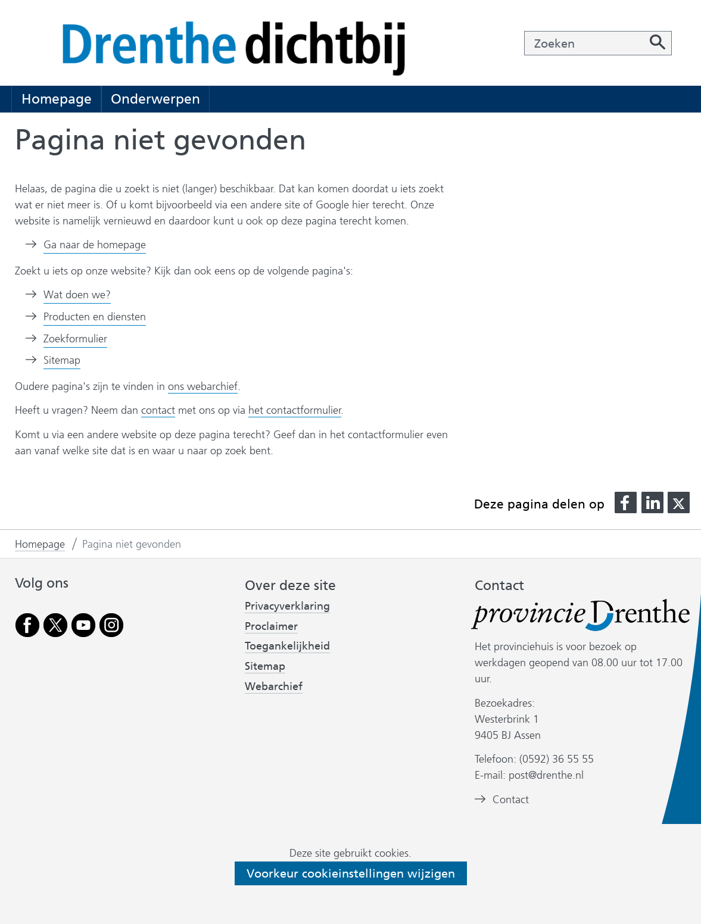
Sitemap (61, 360)
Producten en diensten (94, 316)
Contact (511, 800)
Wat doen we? (77, 294)
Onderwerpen (155, 98)
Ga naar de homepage (94, 244)
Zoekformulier (75, 338)
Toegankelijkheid (287, 646)
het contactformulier (294, 410)
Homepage (56, 98)
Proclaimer (271, 626)
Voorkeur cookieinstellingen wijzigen (351, 873)
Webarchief (274, 687)
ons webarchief (203, 387)
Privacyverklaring (287, 606)
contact (158, 410)
